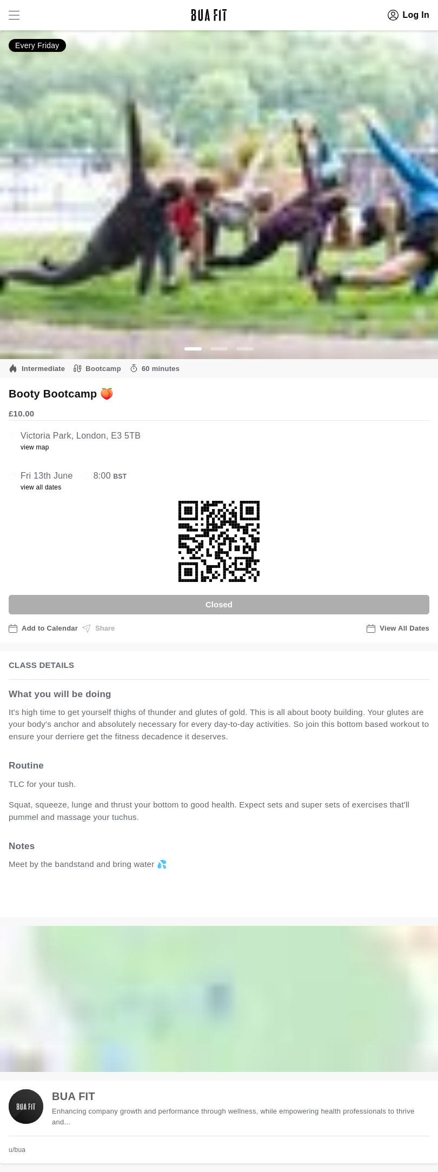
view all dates (41, 487)
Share (98, 628)
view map (35, 447)
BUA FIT (73, 1096)
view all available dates (228, 898)
